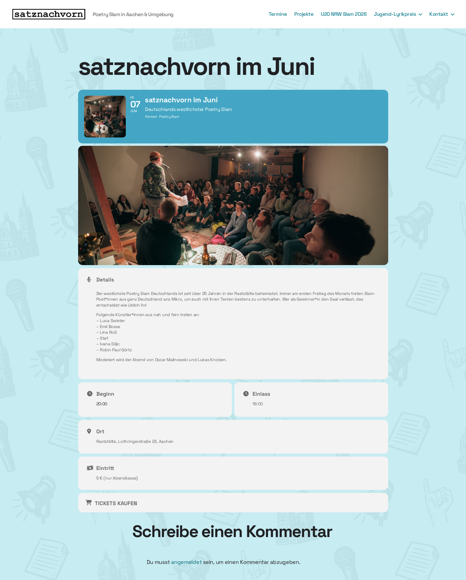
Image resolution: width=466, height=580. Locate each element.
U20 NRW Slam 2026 (343, 14)
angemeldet (186, 562)
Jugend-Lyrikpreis (395, 14)
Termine (278, 14)
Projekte (303, 14)
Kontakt (438, 14)
